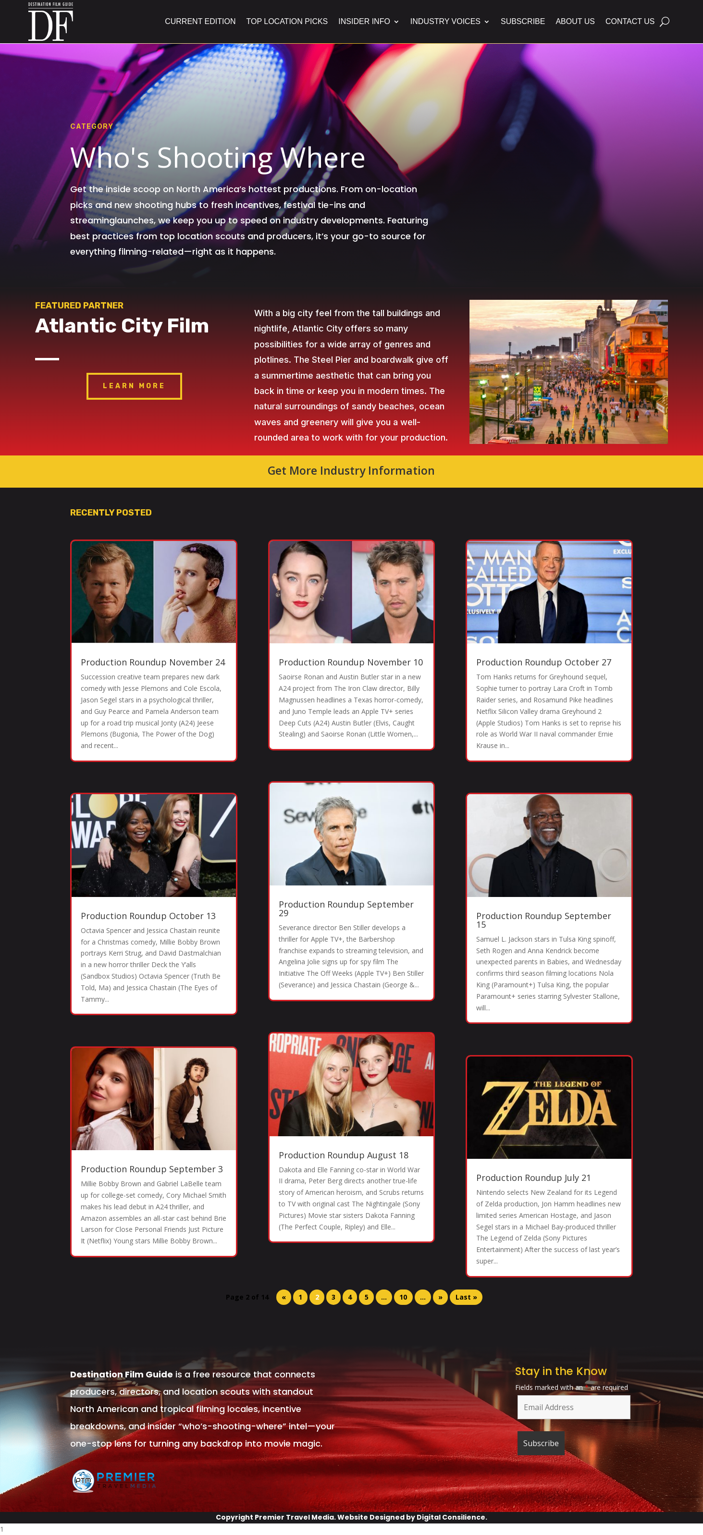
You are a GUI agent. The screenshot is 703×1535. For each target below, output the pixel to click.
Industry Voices (445, 21)
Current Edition (200, 21)
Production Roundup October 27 (543, 662)
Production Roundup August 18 (343, 1155)
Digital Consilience (451, 1517)
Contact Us (630, 21)
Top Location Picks (287, 21)
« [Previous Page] (284, 1297)
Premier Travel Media (294, 1517)
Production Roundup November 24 (153, 662)
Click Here (568, 398)
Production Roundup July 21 (533, 1177)
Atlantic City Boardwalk (568, 352)
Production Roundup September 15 (543, 920)
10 (403, 1297)
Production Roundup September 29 (346, 908)
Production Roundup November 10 (351, 662)
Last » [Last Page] (466, 1297)
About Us (575, 21)
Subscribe (523, 21)
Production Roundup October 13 (148, 915)
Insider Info (364, 21)
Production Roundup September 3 (152, 1169)
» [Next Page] (440, 1297)
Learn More (134, 386)
